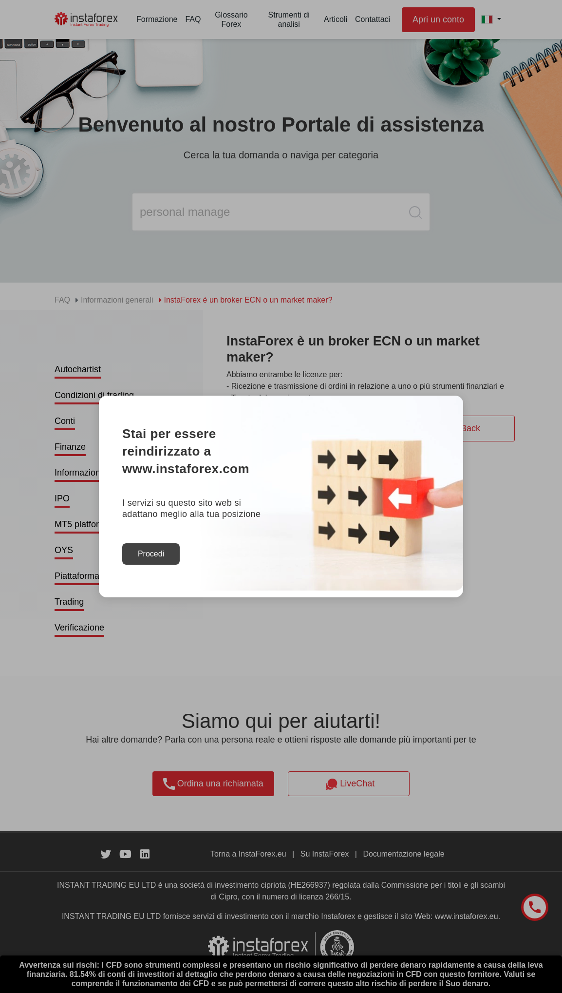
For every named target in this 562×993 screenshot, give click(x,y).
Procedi (151, 554)
